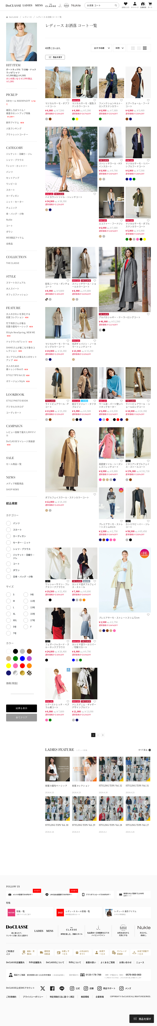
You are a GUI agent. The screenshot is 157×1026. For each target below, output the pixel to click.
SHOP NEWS (12, 489)
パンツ (9, 171)
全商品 (9, 243)
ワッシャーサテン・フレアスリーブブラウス (57, 586)
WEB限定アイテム (15, 237)
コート (9, 225)
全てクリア (21, 717)
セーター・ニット (22, 542)
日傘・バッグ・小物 (23, 576)
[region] (78, 5)
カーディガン (12, 195)
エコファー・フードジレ (111, 223)
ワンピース (11, 183)
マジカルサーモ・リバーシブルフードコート (138, 165)
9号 (32, 594)
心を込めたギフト (82, 952)
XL (14, 613)
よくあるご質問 (108, 962)
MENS (39, 5)
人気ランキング (13, 128)
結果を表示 (21, 708)
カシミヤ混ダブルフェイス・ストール (84, 586)
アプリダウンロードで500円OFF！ (96, 894)
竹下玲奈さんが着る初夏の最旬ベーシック (19, 325)
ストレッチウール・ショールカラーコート (84, 285)
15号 (32, 613)
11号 (32, 600)
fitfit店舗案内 (35, 962)
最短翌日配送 (45, 952)
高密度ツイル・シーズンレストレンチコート (111, 465)
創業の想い (91, 962)
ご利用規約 (11, 996)
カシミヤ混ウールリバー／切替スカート (84, 646)
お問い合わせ (125, 962)
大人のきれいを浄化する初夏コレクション (18, 315)
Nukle (9, 219)
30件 (117, 47)
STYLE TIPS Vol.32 (18, 375)
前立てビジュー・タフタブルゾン (84, 405)
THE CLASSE (12, 263)
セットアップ (12, 177)
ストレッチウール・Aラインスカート (110, 165)
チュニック (11, 207)
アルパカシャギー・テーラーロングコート (119, 317)
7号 (15, 633)
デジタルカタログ (15, 406)
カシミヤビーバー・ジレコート (138, 525)
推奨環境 (85, 996)
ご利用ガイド (10, 953)
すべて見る (142, 750)
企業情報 (100, 996)
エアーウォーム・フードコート (137, 105)
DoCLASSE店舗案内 (15, 962)
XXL (15, 620)
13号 (32, 607)
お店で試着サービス (140, 952)
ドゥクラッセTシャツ (19, 341)
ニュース (140, 962)
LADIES (27, 5)
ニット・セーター (15, 201)
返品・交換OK (28, 952)
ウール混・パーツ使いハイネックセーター (111, 405)
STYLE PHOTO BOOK (17, 400)
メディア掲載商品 (14, 483)
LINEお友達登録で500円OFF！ (61, 893)
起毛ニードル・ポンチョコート (57, 285)
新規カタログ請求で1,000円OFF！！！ (131, 894)
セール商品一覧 (13, 463)
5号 (15, 626)
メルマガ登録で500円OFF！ (24, 893)
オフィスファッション (17, 294)
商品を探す (142, 1019)
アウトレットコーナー (17, 134)
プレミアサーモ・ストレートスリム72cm (119, 617)
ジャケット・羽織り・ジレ (19, 153)
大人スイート (12, 288)
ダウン (9, 231)
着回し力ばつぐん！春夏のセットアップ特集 (18, 113)
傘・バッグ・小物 (15, 213)
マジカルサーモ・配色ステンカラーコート (84, 105)
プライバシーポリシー (33, 996)
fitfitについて (75, 962)
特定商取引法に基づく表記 (62, 996)
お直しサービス (63, 952)
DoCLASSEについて (55, 962)
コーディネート (13, 412)
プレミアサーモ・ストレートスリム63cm (111, 525)
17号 (32, 620)
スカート (10, 189)
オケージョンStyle (18, 381)
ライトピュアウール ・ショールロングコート (138, 405)
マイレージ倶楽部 (119, 952)
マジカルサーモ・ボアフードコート (57, 105)
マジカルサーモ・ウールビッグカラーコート (57, 345)
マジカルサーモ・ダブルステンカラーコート (138, 225)
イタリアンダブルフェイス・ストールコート (137, 465)
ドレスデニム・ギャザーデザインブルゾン (84, 706)
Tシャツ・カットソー (16, 165)
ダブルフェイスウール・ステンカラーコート (67, 497)
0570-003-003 (133, 974)
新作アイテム (15, 122)
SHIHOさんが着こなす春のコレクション (20, 349)
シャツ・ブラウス (15, 159)
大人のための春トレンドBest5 (17, 367)
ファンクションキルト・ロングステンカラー (111, 105)
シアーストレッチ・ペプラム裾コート (57, 706)
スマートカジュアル (16, 282)
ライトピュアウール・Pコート (57, 405)
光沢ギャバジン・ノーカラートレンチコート (84, 345)
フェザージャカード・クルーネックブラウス (57, 646)
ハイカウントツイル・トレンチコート (63, 196)
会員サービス (100, 952)
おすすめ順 (99, 47)
